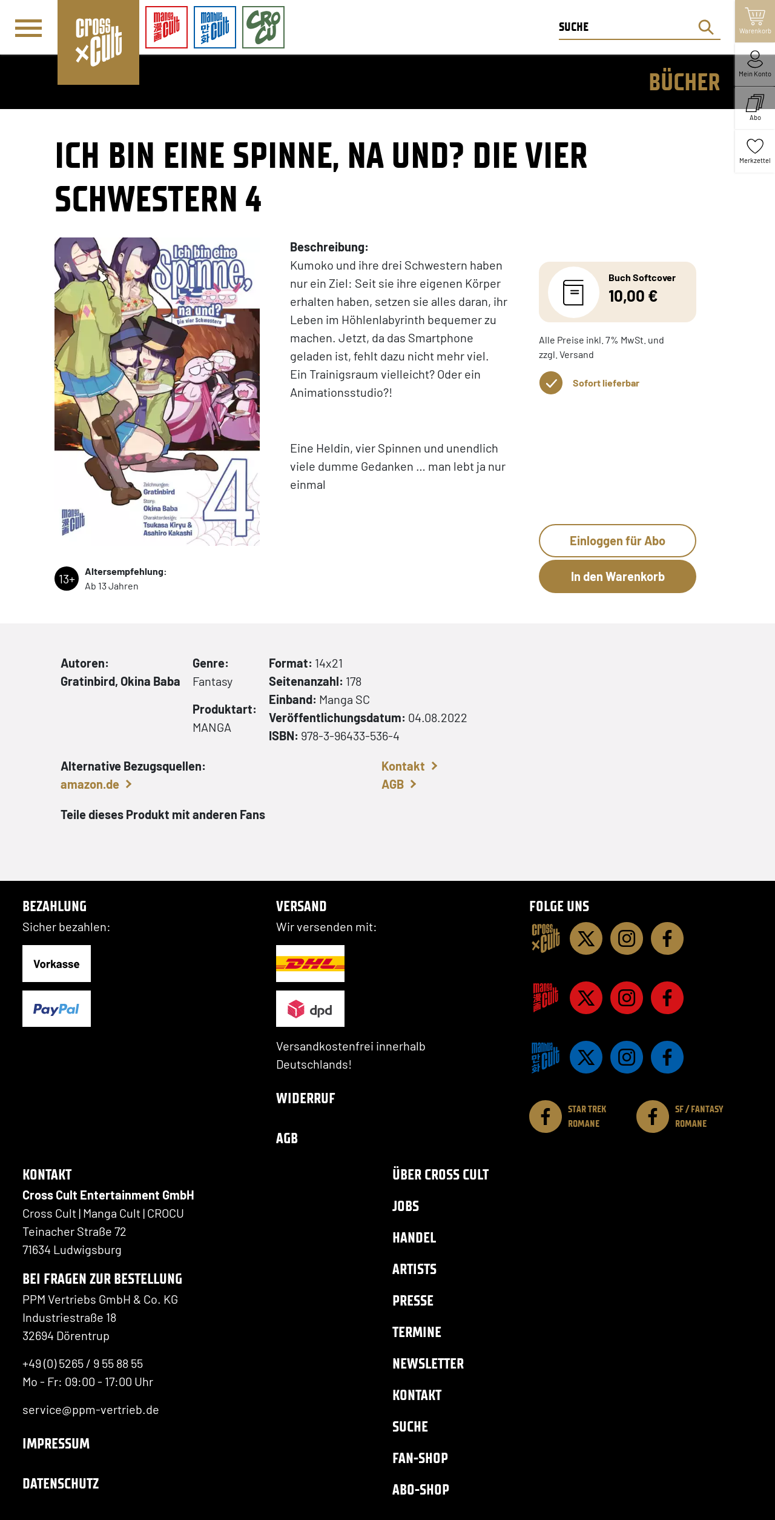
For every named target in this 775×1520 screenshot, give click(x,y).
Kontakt (403, 765)
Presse (413, 1300)
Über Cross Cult (440, 1174)
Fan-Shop (420, 1458)
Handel (414, 1237)
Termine (416, 1332)
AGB (392, 784)
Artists (414, 1269)
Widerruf (305, 1098)
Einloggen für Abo (617, 540)
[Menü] (28, 28)
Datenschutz (60, 1483)
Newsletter (428, 1363)
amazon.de (90, 784)
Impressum (56, 1443)
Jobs (405, 1206)
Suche (410, 1426)
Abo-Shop (420, 1489)
